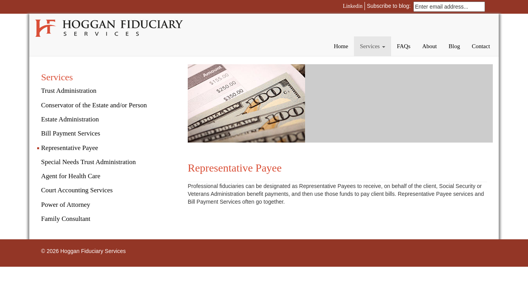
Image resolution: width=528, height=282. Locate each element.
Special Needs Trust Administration (88, 162)
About (429, 46)
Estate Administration (70, 119)
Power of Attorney (65, 204)
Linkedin (353, 6)
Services (372, 46)
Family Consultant (65, 218)
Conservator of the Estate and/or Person (94, 105)
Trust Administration (69, 90)
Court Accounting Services (77, 190)
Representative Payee (69, 148)
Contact (481, 46)
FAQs (404, 46)
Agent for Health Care (71, 176)
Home (341, 46)
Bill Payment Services (70, 133)
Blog (454, 46)
